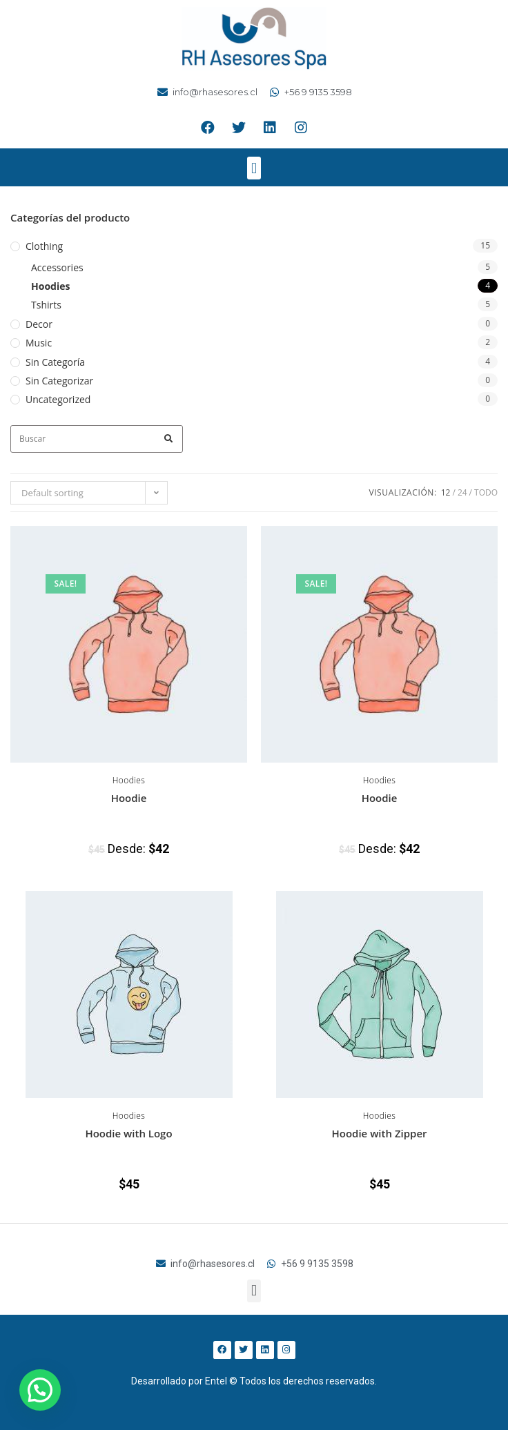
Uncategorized (58, 399)
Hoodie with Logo (128, 1133)
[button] (253, 168)
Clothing (44, 246)
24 (462, 492)
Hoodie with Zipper (379, 1133)
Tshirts (46, 304)
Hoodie (129, 798)
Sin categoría (55, 362)
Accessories (57, 267)
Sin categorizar (59, 380)
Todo (486, 492)
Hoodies (50, 286)
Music (39, 342)
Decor (39, 324)
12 (446, 492)
